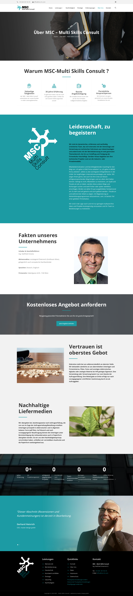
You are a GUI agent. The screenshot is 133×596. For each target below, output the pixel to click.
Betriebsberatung (50, 567)
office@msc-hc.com (39, 2)
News (72, 570)
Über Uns (100, 8)
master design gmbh (83, 593)
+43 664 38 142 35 (24, 2)
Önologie (80, 8)
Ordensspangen (90, 8)
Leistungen (59, 8)
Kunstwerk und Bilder (52, 573)
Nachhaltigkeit (70, 8)
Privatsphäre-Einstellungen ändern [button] (77, 579)
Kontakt (108, 8)
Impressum (74, 573)
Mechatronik (49, 564)
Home (51, 8)
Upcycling (48, 580)
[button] (18, 545)
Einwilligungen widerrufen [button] (75, 584)
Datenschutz (74, 576)
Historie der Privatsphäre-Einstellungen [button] (78, 582)
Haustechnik (49, 570)
